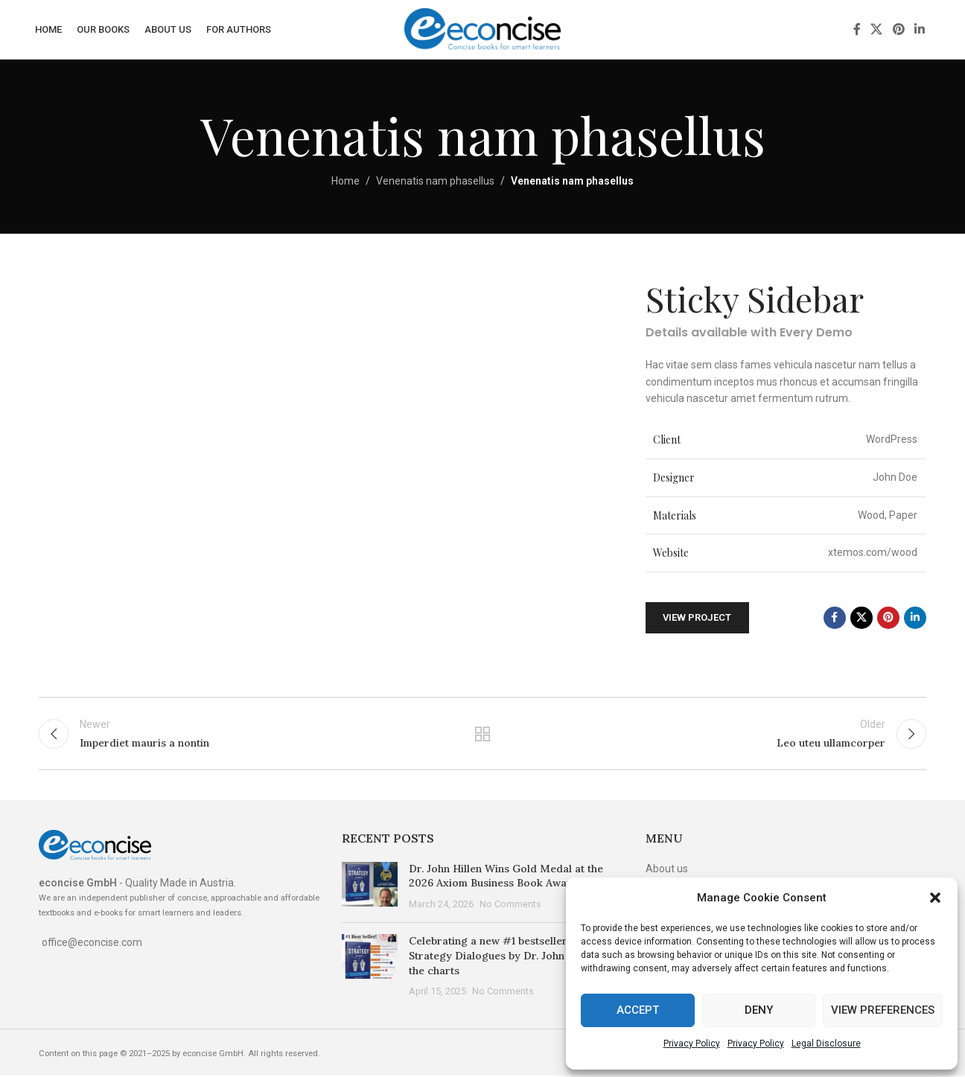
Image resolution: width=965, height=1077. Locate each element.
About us (667, 870)
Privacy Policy (691, 1043)
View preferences (882, 1010)
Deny (759, 1010)
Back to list (482, 735)
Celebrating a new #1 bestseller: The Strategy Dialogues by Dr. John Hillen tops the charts (515, 957)
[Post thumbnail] (370, 888)
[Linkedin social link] (919, 29)
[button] (935, 897)
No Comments (510, 905)
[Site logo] (482, 29)
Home (345, 182)
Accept (638, 1010)
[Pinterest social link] (898, 29)
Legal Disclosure (826, 1043)
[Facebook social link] (857, 29)
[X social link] (877, 29)
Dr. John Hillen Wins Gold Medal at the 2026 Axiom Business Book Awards (506, 877)
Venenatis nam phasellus (435, 182)
